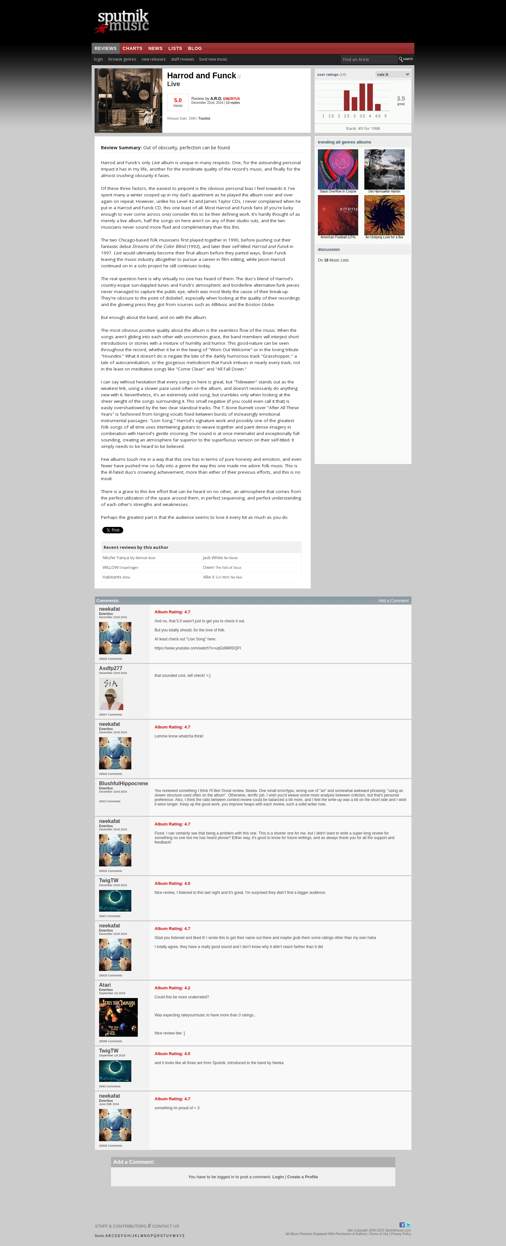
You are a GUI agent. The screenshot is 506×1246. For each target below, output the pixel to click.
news (155, 48)
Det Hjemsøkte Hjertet (384, 191)
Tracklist (204, 118)
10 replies (233, 102)
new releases (154, 59)
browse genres (122, 59)
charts (133, 48)
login (98, 59)
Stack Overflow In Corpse (338, 191)
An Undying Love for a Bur (384, 237)
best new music (213, 59)
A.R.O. (216, 98)
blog (195, 48)
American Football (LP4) (338, 237)
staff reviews (182, 59)
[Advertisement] (363, 367)
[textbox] (369, 59)
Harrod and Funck (204, 75)
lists (175, 48)
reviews (106, 48)
